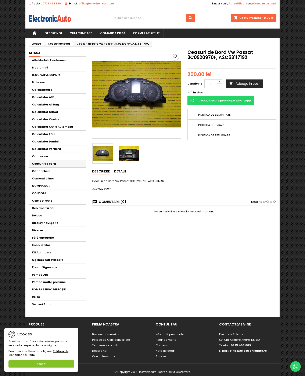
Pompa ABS (40, 275)
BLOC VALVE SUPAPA (46, 75)
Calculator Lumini (45, 141)
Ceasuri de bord (44, 164)
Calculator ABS (43, 97)
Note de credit (165, 351)
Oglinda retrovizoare (47, 260)
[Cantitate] (210, 83)
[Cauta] (152, 18)
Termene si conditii (105, 345)
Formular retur (146, 33)
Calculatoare (42, 90)
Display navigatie (45, 223)
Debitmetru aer (43, 208)
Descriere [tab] (101, 171)
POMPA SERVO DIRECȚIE (49, 289)
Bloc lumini (40, 68)
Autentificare (238, 3)
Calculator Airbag (45, 105)
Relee (36, 297)
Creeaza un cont (264, 3)
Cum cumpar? (81, 33)
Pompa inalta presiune (49, 282)
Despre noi (53, 33)
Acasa (34, 53)
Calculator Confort (46, 119)
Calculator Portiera (46, 149)
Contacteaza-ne (103, 356)
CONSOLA (39, 193)
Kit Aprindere (41, 252)
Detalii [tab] (120, 171)
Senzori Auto (41, 304)
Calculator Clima (45, 112)
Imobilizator (41, 245)
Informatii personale (170, 334)
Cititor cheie (41, 171)
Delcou (37, 215)
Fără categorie (43, 238)
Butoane (38, 82)
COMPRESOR (41, 186)
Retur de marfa (166, 340)
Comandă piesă (112, 33)
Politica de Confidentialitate (111, 340)
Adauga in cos (244, 83)
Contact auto (42, 201)
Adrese (161, 356)
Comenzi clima (43, 178)
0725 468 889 (52, 3)
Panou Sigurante (44, 267)
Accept (41, 364)
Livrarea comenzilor (105, 334)
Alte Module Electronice (49, 60)
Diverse (37, 230)
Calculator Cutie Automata (52, 127)
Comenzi (162, 345)
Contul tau (166, 324)
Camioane (40, 156)
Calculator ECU (43, 134)
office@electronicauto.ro (96, 3)
